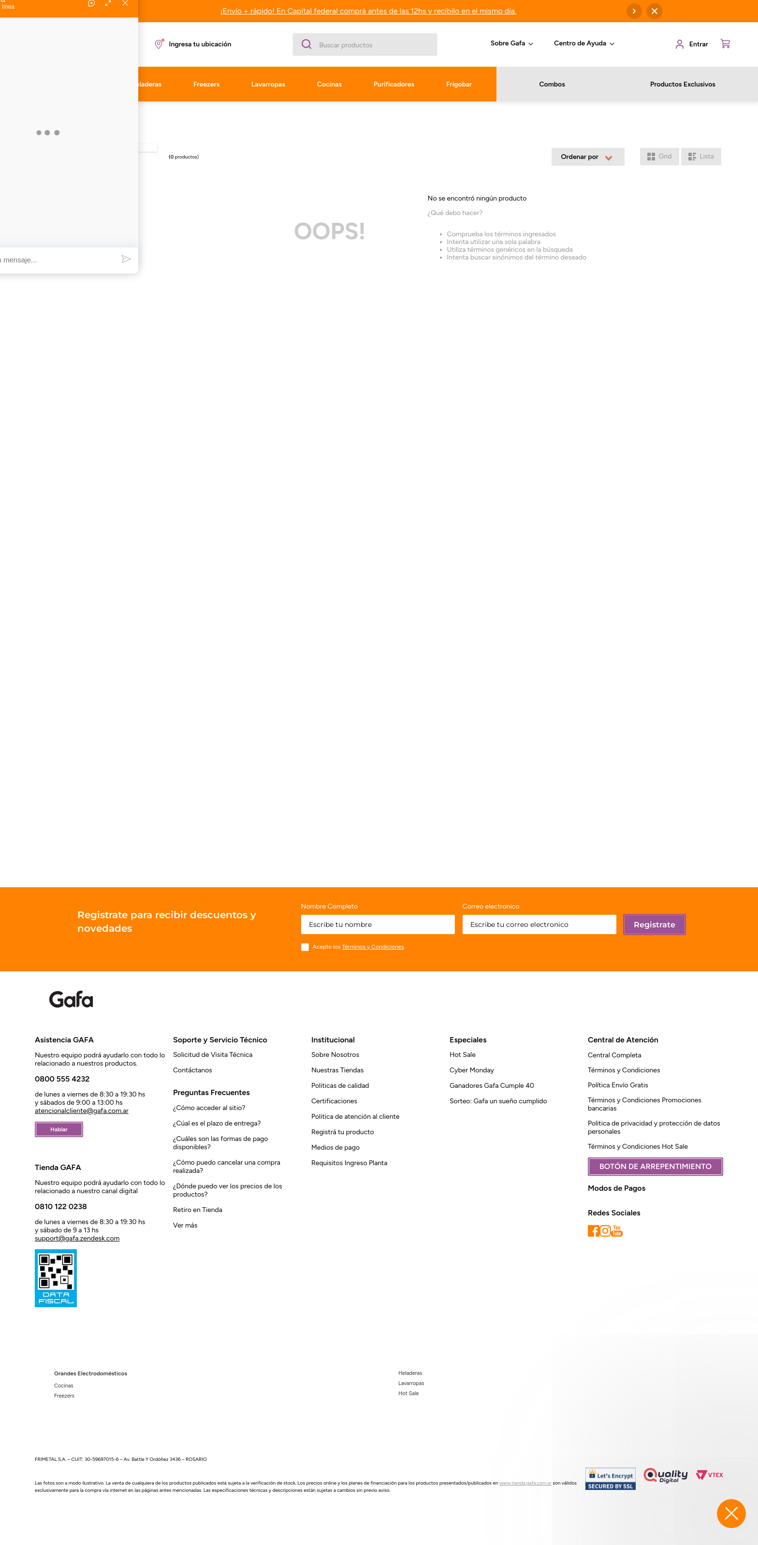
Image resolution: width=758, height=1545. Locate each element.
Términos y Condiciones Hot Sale (638, 1146)
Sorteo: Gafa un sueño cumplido (498, 1101)
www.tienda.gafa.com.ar (525, 1483)
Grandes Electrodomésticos (90, 1373)
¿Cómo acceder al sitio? (209, 1108)
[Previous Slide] (102, 11)
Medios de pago (335, 1147)
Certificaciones (334, 1101)
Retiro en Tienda (197, 1210)
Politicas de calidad (340, 1086)
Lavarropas (411, 1383)
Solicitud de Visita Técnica (212, 1055)
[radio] (659, 156)
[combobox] (364, 44)
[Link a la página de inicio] (43, 117)
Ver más (185, 1225)
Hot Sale (463, 1055)
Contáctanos (192, 1070)
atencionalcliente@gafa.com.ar (82, 1111)
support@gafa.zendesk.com (77, 1238)
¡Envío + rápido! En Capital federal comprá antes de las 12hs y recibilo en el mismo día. (368, 10)
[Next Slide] (634, 11)
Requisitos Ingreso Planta (349, 1163)
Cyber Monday (472, 1070)
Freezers (64, 1396)
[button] (192, 44)
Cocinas (63, 1386)
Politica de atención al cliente (355, 1116)
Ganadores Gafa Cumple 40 (492, 1086)
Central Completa (614, 1055)
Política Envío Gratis (618, 1085)
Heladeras (410, 1373)
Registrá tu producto (342, 1132)
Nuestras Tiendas (337, 1070)
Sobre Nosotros (335, 1055)
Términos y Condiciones (624, 1070)
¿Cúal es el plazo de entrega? (217, 1123)
